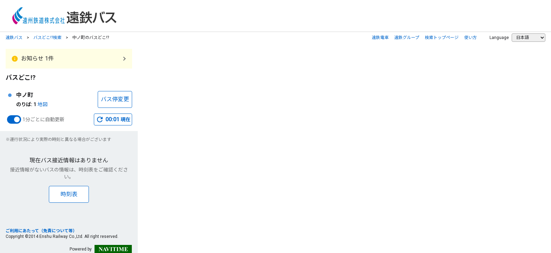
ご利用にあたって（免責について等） (41, 230)
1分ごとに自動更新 (43, 119)
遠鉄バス (14, 37)
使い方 (470, 37)
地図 (42, 104)
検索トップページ (442, 37)
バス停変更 (115, 99)
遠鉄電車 (380, 37)
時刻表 (68, 194)
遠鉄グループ (406, 37)
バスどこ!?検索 (47, 37)
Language (499, 37)
